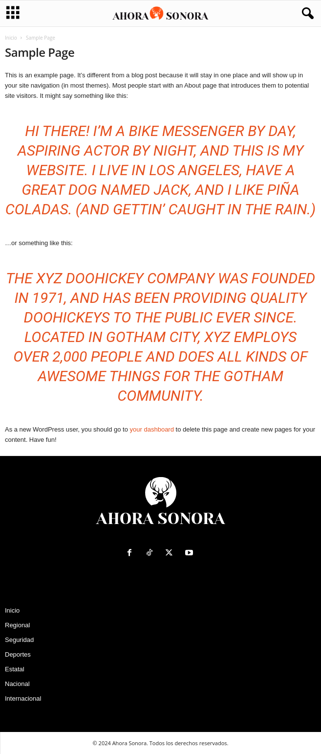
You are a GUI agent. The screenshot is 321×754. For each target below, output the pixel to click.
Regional (17, 625)
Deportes (18, 654)
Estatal (14, 669)
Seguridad (19, 639)
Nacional (17, 683)
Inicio (11, 37)
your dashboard (152, 429)
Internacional (23, 698)
